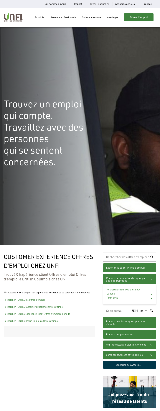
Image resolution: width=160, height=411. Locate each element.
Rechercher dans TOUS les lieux (123, 289)
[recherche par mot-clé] (129, 257)
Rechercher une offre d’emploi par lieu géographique (126, 279)
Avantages (112, 17)
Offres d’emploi (139, 17)
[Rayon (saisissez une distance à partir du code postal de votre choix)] (140, 310)
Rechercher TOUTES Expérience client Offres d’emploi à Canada (37, 313)
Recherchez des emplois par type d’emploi (125, 322)
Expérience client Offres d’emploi (125, 267)
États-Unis (112, 297)
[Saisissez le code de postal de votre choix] (116, 310)
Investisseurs (98, 3)
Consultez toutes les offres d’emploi (124, 354)
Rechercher (151, 257)
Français (148, 3)
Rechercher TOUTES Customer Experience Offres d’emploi (34, 306)
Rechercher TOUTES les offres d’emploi (24, 299)
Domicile (39, 17)
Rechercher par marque (119, 334)
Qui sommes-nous (55, 3)
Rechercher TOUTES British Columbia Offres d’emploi (31, 320)
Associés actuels (125, 3)
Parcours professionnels (63, 17)
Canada (111, 293)
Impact (78, 3)
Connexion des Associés (128, 364)
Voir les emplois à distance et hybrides (126, 344)
